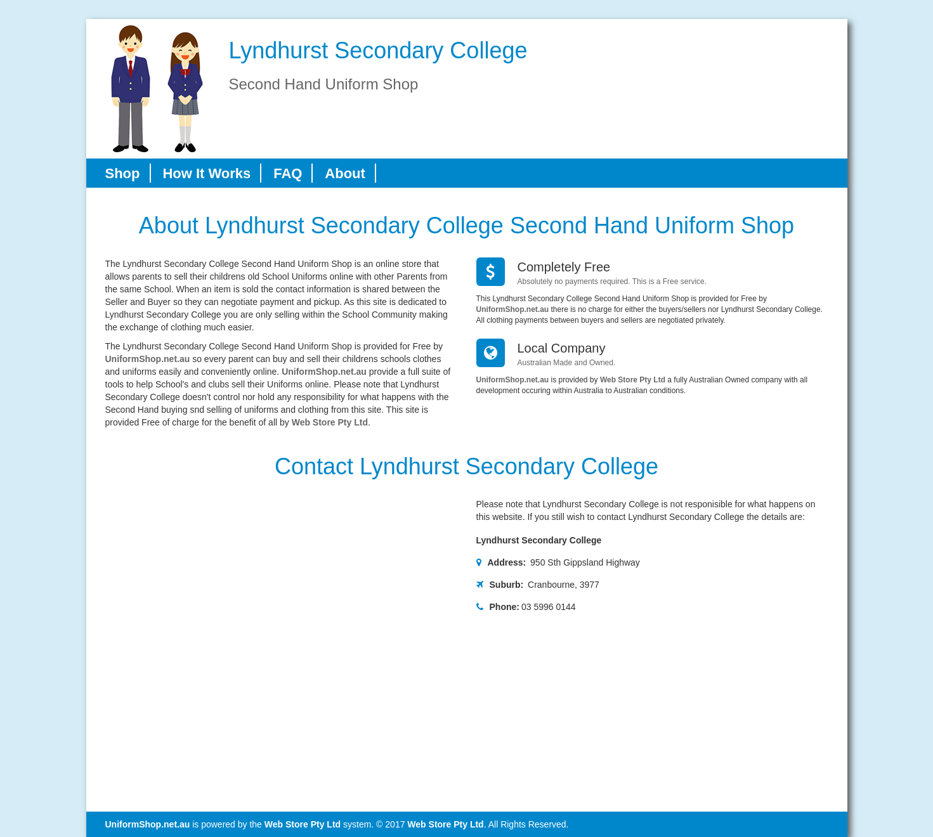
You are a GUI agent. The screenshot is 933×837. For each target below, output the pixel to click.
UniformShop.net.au (147, 359)
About (345, 173)
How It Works (206, 173)
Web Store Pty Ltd (330, 422)
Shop (122, 173)
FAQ (287, 173)
